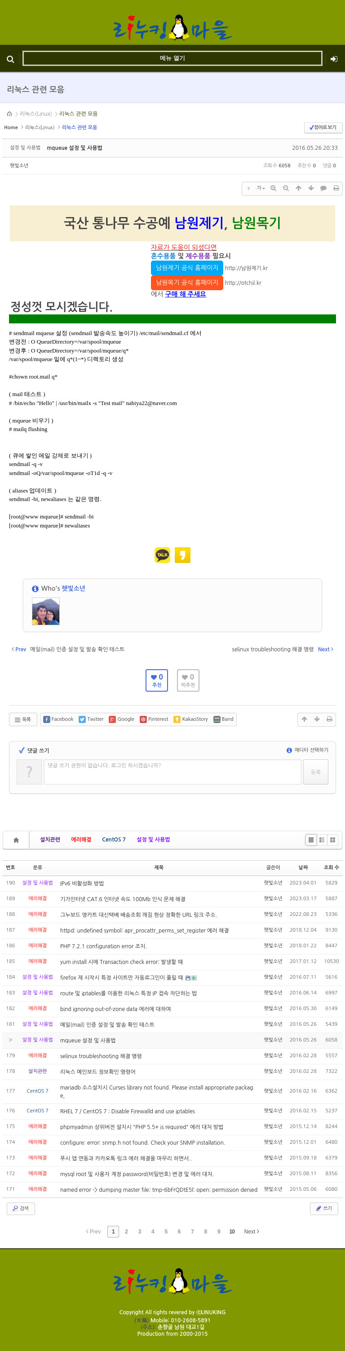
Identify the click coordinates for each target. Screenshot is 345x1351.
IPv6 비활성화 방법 (82, 883)
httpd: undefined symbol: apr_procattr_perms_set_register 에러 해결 (144, 930)
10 (232, 1232)
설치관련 (50, 839)
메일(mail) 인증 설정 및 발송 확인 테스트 (107, 1025)
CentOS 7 (114, 839)
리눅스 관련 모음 (78, 114)
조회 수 (331, 867)
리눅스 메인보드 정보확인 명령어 (98, 1072)
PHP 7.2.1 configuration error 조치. (103, 946)
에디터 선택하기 (307, 750)
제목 (159, 867)
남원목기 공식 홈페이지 (187, 282)
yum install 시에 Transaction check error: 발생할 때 (121, 962)
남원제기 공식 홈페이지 (187, 268)
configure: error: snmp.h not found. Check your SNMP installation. (143, 1143)
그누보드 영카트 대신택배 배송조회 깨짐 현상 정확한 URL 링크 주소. (138, 915)
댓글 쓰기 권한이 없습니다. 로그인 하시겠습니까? (104, 765)
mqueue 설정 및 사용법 (74, 148)
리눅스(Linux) (36, 114)
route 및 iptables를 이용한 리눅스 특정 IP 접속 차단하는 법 (128, 993)
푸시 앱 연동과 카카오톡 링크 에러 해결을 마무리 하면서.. (126, 1158)
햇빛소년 (19, 165)
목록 (22, 720)
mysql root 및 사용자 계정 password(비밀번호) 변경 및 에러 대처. (137, 1174)
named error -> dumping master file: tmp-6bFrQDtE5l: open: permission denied (158, 1190)
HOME (10, 114)
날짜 (303, 867)
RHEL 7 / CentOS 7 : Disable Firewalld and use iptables (127, 1111)
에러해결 (81, 839)
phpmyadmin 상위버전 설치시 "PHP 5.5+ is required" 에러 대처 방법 (141, 1127)
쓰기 (323, 1208)
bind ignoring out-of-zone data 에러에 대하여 (115, 1009)
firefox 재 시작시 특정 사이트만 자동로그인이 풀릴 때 (122, 978)
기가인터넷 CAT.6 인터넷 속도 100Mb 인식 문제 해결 (123, 899)
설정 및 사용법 (153, 839)
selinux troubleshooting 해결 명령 (101, 1056)
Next (251, 1231)
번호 (10, 867)
